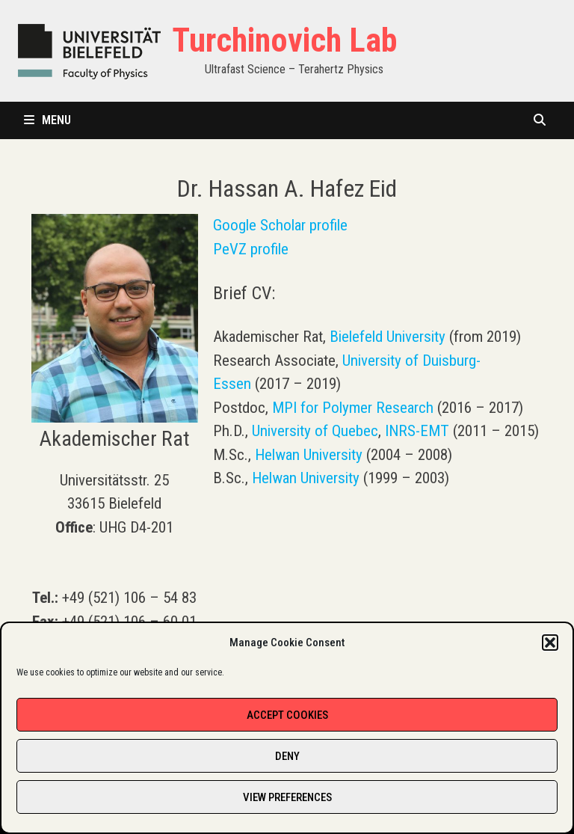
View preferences (287, 797)
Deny (287, 756)
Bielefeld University (387, 337)
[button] (550, 642)
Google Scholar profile (280, 225)
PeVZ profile (250, 249)
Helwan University (308, 455)
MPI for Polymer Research (352, 408)
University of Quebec (315, 431)
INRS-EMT (417, 431)
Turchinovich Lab (284, 40)
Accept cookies (287, 715)
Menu (47, 120)
